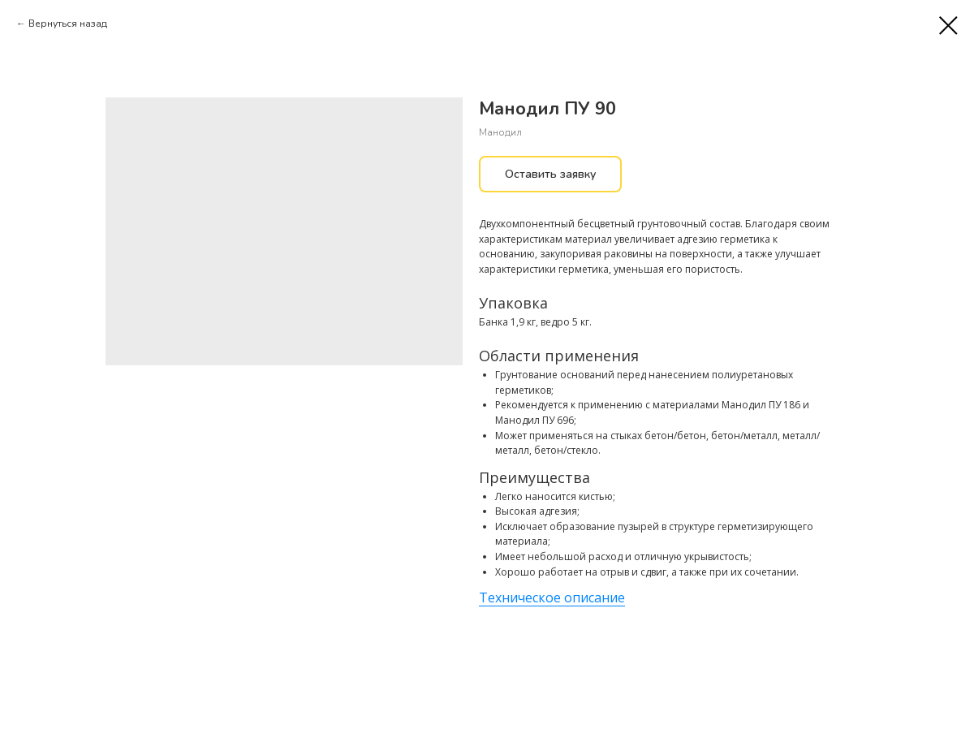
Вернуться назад (67, 23)
